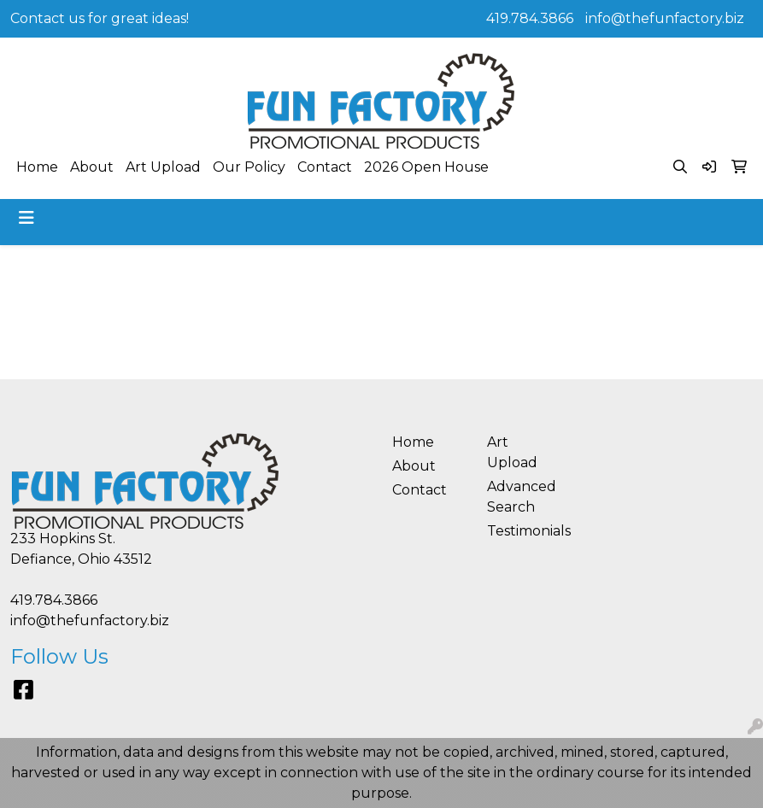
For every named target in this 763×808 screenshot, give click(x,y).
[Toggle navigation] (26, 218)
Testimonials (524, 531)
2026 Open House (426, 167)
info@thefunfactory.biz (664, 18)
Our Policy (249, 167)
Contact (324, 167)
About (92, 167)
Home (37, 167)
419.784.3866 (529, 18)
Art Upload (163, 167)
